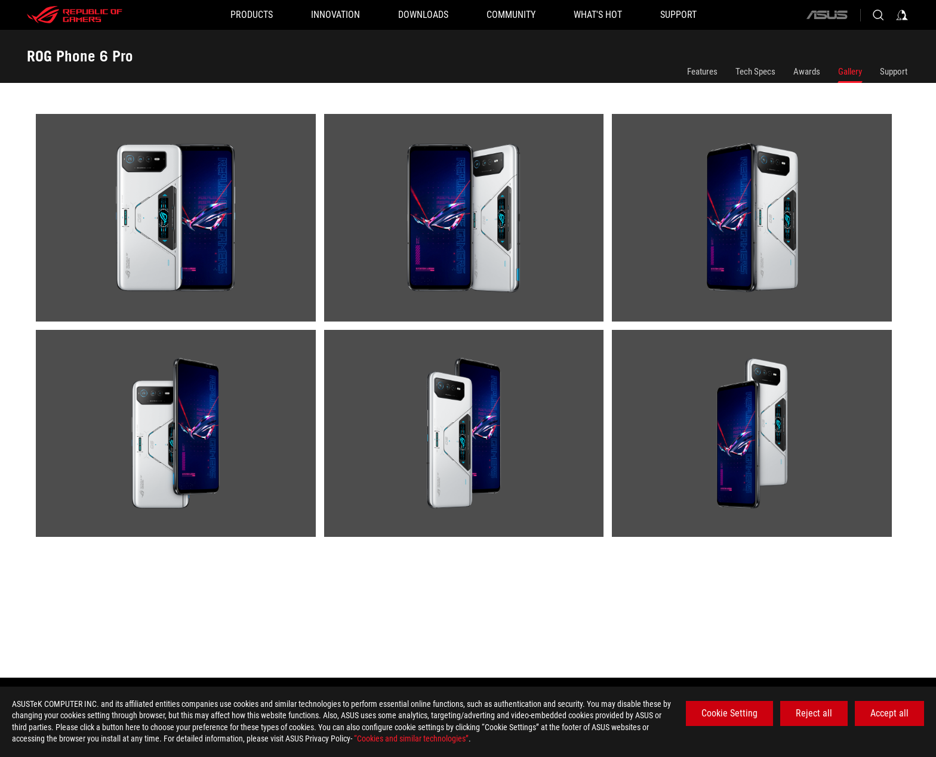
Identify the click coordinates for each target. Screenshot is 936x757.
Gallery (850, 71)
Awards (806, 71)
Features (702, 71)
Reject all (814, 713)
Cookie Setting (729, 713)
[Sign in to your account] (902, 15)
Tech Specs (755, 71)
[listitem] (180, 222)
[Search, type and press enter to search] (878, 15)
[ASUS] (827, 15)
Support (893, 71)
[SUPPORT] (678, 15)
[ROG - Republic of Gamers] (74, 15)
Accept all (889, 713)
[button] (251, 15)
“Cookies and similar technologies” (411, 738)
